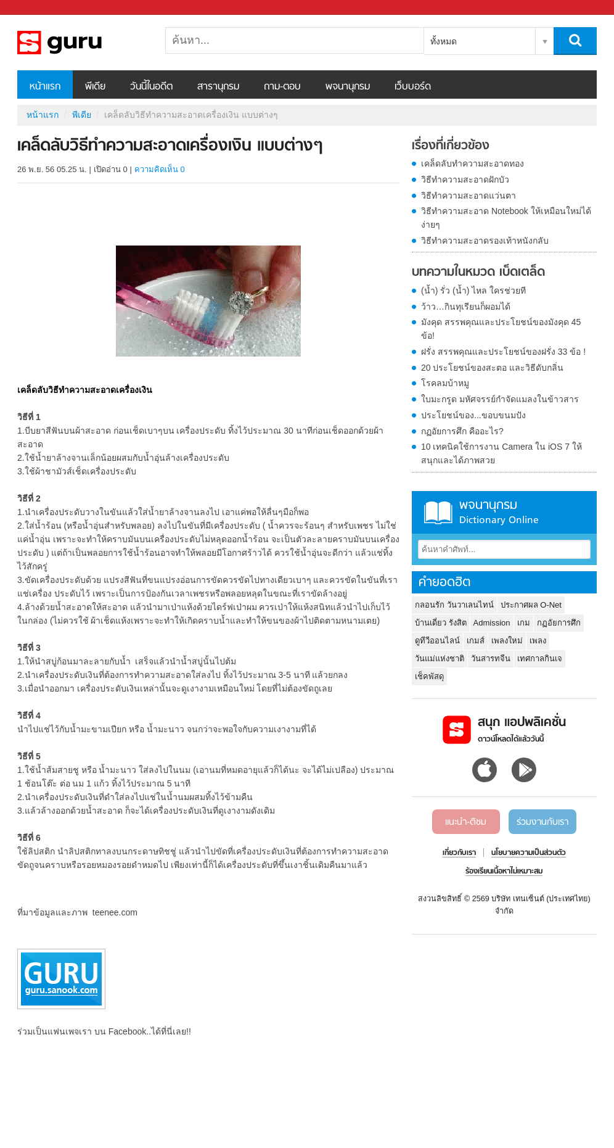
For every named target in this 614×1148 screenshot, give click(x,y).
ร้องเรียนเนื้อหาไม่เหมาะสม (503, 871)
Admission (491, 622)
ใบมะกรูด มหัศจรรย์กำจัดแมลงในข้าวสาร (500, 399)
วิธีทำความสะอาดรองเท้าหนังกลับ (485, 241)
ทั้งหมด (443, 41)
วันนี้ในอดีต (151, 87)
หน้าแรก (45, 87)
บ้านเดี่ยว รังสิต (441, 622)
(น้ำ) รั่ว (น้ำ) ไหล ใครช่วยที (473, 290)
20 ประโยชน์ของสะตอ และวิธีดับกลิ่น (492, 368)
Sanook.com (37, 7)
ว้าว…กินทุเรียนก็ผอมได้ (465, 307)
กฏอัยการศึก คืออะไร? (462, 431)
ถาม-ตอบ (282, 87)
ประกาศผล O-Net (531, 604)
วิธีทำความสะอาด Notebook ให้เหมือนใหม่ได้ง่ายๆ (506, 217)
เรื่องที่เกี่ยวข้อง (450, 146)
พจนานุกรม (347, 87)
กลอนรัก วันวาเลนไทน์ (454, 604)
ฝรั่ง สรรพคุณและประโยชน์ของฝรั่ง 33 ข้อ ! (503, 352)
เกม (523, 622)
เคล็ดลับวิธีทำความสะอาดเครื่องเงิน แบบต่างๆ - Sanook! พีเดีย (82, 42)
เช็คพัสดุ (429, 676)
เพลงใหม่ (507, 640)
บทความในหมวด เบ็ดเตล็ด (478, 273)
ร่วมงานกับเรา (542, 822)
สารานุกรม (218, 87)
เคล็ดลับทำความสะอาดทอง (472, 163)
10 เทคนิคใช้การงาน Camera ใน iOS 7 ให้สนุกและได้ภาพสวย (501, 453)
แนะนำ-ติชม (465, 822)
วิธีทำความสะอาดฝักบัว (465, 179)
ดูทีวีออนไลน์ (437, 640)
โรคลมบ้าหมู (445, 383)
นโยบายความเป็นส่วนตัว (528, 853)
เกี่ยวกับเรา (459, 853)
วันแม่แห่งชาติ (439, 658)
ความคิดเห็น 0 (159, 169)
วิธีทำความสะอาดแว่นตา (468, 195)
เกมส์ (476, 640)
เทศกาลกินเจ (539, 658)
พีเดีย (95, 87)
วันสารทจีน (490, 658)
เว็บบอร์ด (413, 87)
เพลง (538, 640)
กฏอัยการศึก (559, 622)
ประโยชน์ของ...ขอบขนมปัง (473, 415)
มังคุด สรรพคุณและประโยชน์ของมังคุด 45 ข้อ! (501, 329)
